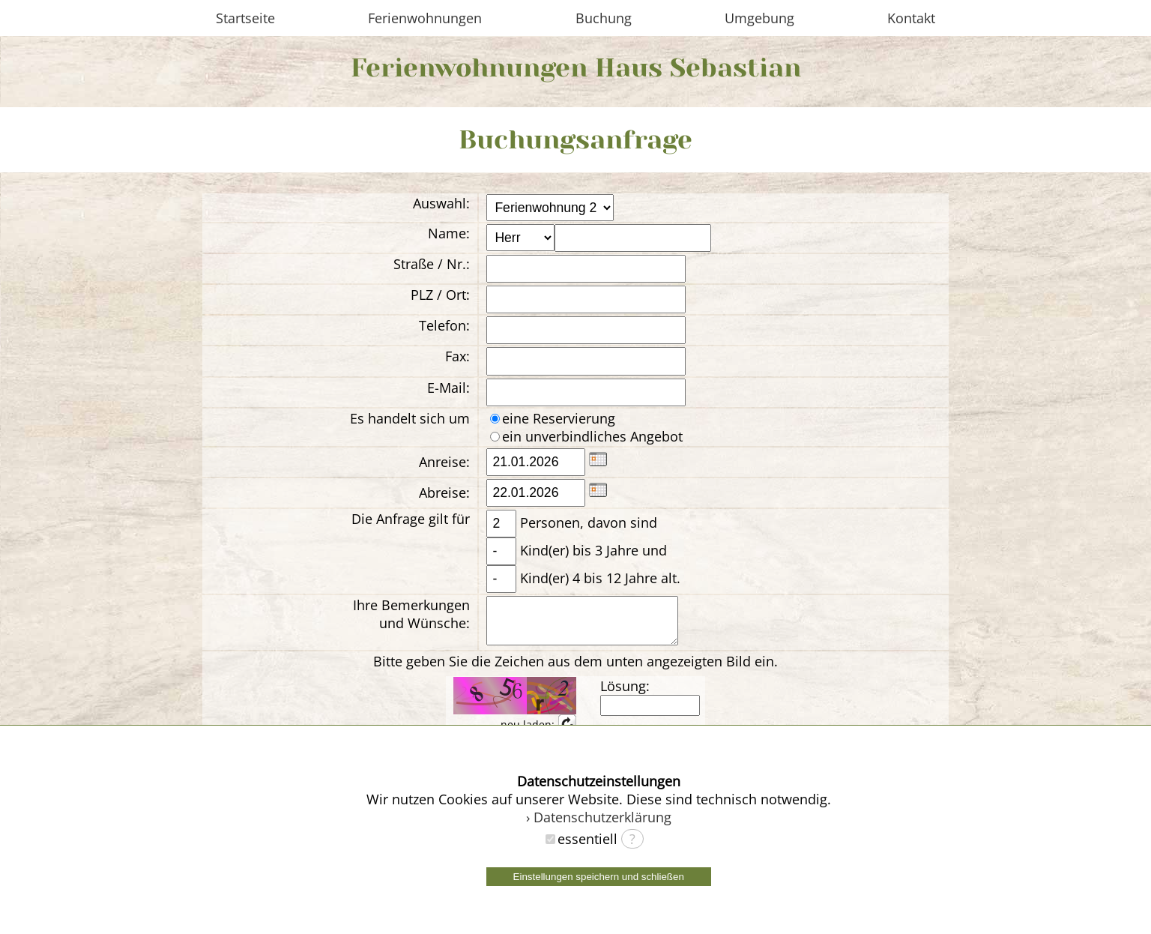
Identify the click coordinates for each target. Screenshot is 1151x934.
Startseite (245, 18)
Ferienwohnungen (425, 18)
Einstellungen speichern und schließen (598, 876)
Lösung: (625, 695)
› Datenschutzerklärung (598, 817)
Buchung (604, 18)
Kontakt (911, 18)
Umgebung (759, 18)
